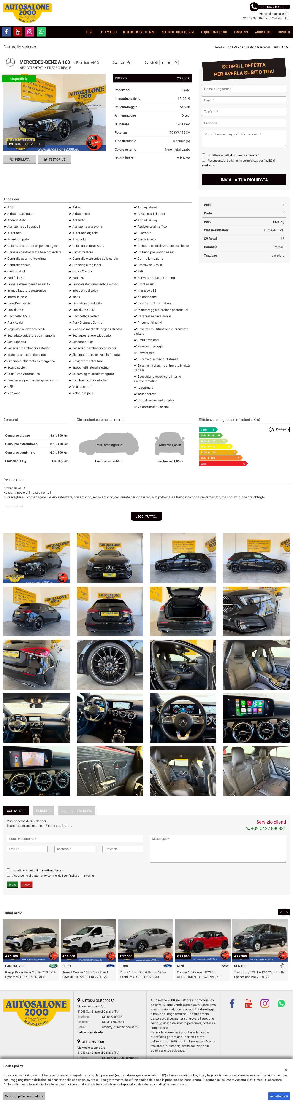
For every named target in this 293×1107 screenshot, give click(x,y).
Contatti (284, 32)
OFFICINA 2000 (93, 1042)
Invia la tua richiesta (244, 180)
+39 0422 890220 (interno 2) (120, 1058)
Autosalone (263, 32)
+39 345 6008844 (113, 1022)
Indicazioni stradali (90, 1032)
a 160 (285, 47)
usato (250, 47)
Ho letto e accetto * (233, 155)
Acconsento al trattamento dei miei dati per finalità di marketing (53, 875)
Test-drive (54, 159)
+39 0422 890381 (266, 828)
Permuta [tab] (43, 811)
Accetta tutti (279, 1096)
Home (89, 32)
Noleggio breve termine (139, 32)
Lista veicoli (108, 32)
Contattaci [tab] (16, 811)
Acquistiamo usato (214, 32)
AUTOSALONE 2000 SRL (99, 1000)
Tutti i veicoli (234, 47)
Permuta (20, 159)
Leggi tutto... (147, 516)
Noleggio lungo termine (178, 32)
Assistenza (241, 32)
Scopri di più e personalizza (24, 1096)
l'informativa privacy (244, 155)
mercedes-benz (268, 47)
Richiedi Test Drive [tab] (76, 811)
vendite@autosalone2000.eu (120, 1027)
